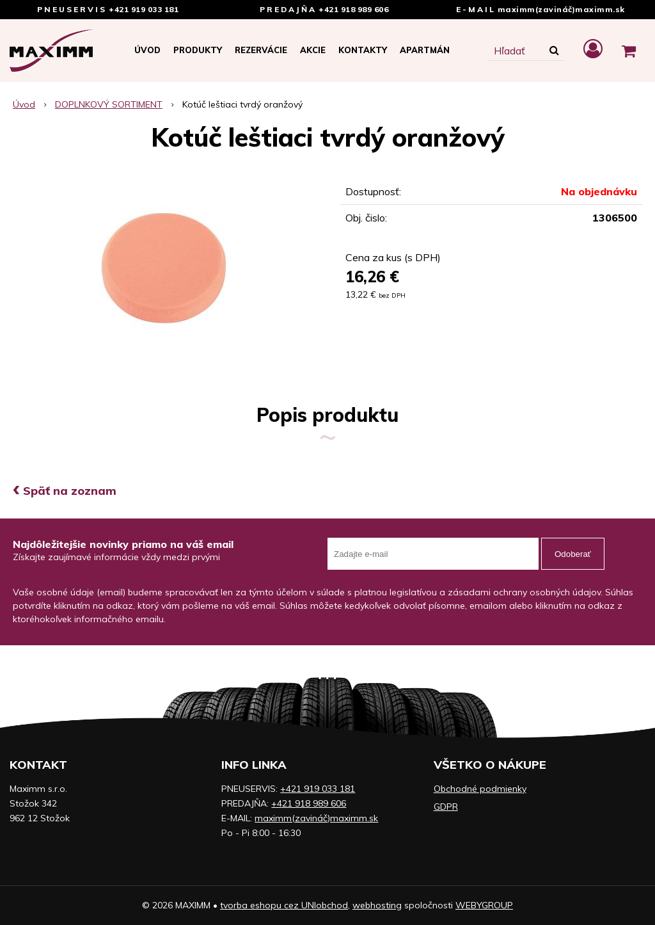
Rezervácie (261, 50)
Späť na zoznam (64, 490)
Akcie (313, 50)
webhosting (377, 905)
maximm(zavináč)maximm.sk (561, 9)
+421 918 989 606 (353, 9)
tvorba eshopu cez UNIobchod (284, 905)
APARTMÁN (425, 50)
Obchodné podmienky (480, 788)
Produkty (197, 50)
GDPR (446, 806)
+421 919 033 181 (143, 9)
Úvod (147, 50)
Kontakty (362, 50)
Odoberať (573, 554)
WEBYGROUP (484, 905)
